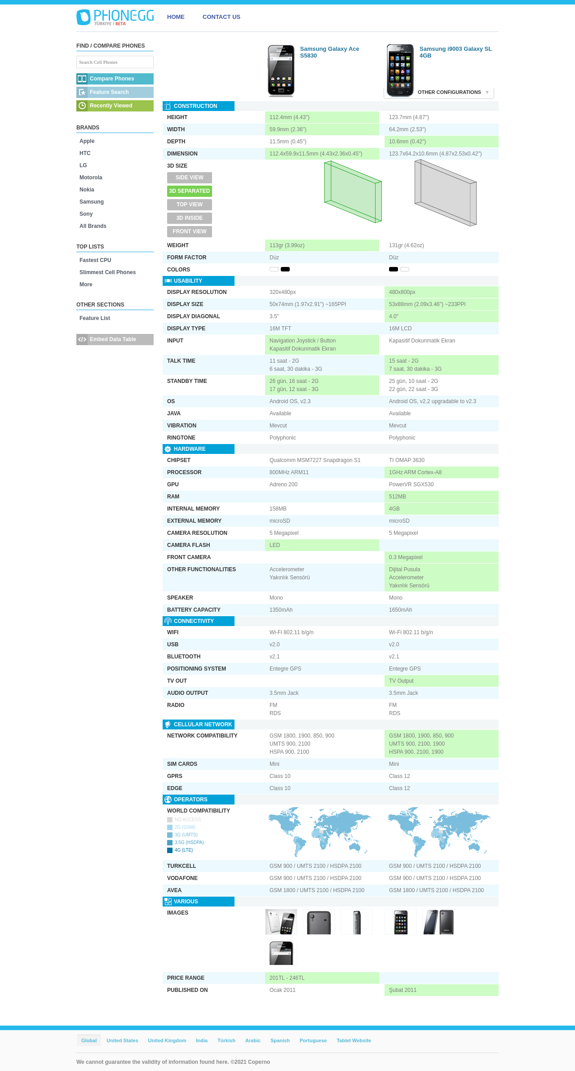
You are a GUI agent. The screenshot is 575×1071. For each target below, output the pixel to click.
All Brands (93, 226)
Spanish (280, 1040)
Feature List (95, 318)
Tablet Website (353, 1040)
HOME (176, 16)
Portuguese (313, 1040)
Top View (190, 204)
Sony (86, 214)
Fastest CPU (95, 260)
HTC (85, 153)
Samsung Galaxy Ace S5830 (329, 52)
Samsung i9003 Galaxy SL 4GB (456, 52)
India (202, 1040)
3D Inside (190, 218)
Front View (189, 231)
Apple (87, 141)
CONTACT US (221, 16)
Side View (189, 177)
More (86, 284)
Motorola (91, 177)
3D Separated (189, 191)
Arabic (253, 1040)
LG (83, 165)
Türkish (226, 1040)
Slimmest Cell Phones (108, 272)
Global (89, 1040)
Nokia (87, 190)
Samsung (92, 202)
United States (122, 1040)
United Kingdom (167, 1040)
